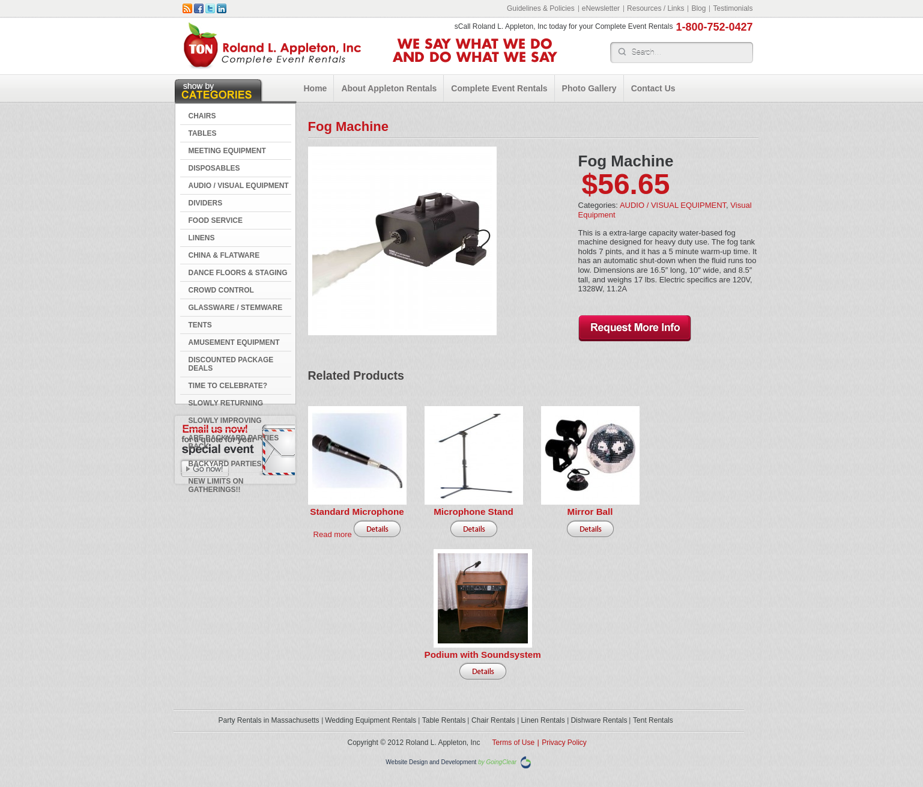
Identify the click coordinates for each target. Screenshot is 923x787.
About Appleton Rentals (389, 88)
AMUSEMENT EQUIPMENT (234, 342)
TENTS (200, 325)
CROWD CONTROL (221, 290)
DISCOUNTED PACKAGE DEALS (231, 364)
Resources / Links (655, 8)
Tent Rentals (653, 720)
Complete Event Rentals (499, 88)
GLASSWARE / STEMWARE (236, 307)
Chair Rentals (493, 720)
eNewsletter (601, 8)
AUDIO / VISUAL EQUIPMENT (239, 185)
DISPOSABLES (214, 168)
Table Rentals (444, 720)
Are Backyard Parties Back (234, 442)
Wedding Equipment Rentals (370, 720)
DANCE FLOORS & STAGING (238, 273)
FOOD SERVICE (216, 220)
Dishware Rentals (598, 720)
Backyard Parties (225, 464)
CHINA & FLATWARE (224, 255)
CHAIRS (202, 116)
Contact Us (653, 88)
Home (315, 88)
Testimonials (732, 8)
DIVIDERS (206, 203)
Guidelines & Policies (541, 8)
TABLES (203, 133)
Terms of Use (513, 742)
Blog (698, 8)
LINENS (202, 238)
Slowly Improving (225, 420)
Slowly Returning (226, 403)
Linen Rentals (542, 720)
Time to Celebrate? (228, 385)
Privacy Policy (564, 742)
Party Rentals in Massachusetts (269, 720)
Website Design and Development (431, 762)
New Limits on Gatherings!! (216, 485)
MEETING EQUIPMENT (227, 151)
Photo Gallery (589, 88)
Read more (332, 534)
